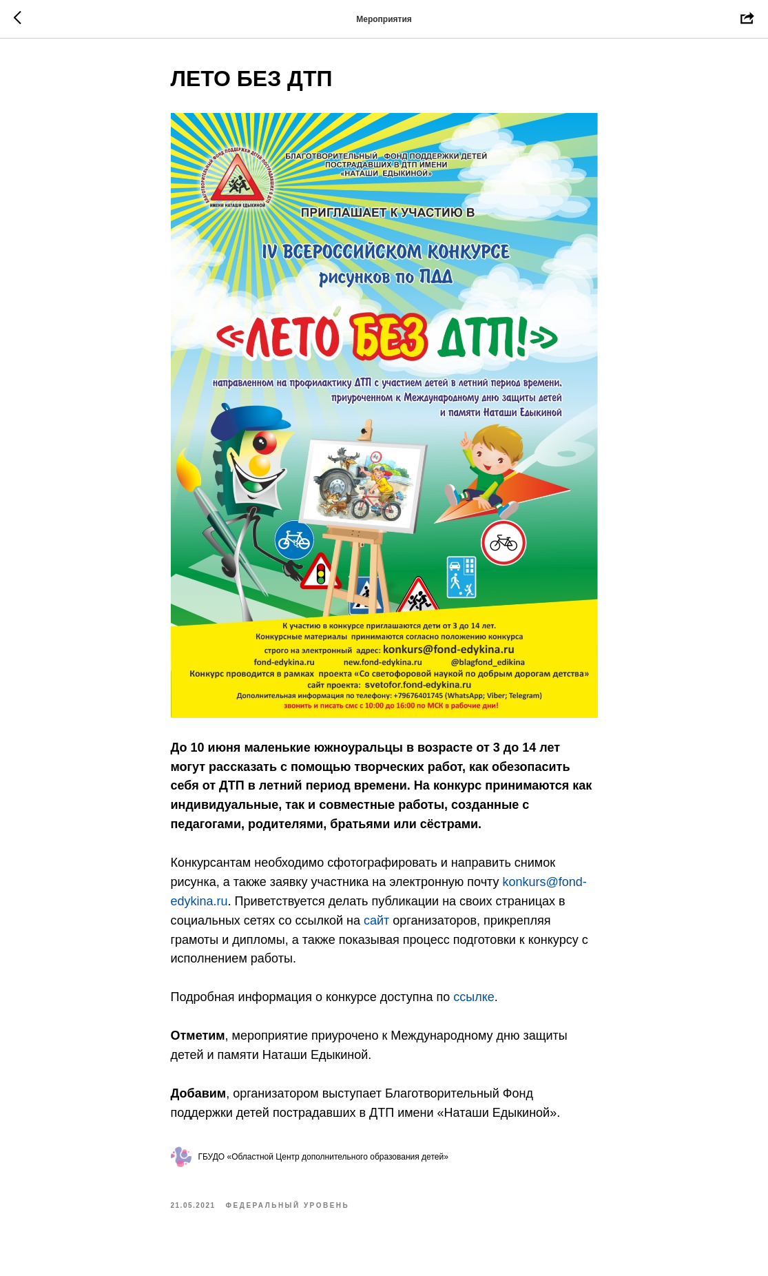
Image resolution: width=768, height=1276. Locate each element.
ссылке (474, 997)
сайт (376, 920)
